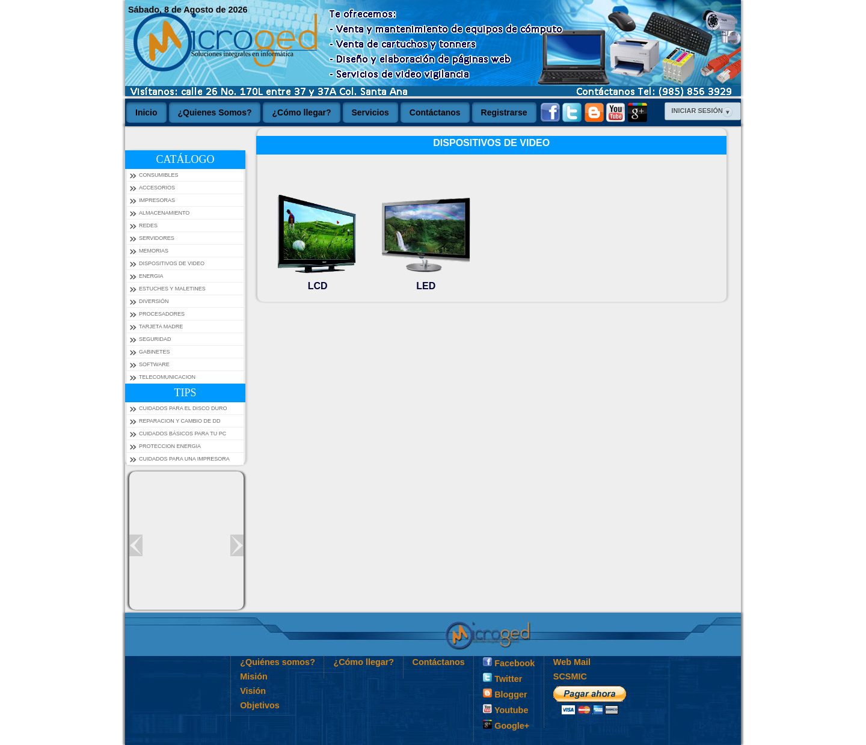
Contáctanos (439, 662)
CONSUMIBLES (159, 175)
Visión (253, 691)
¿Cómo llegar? (363, 662)
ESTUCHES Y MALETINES (172, 289)
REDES (148, 225)
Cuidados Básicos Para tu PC (182, 434)
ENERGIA (151, 276)
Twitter (502, 678)
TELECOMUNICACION (167, 377)
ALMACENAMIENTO (164, 213)
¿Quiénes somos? (277, 662)
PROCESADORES (162, 314)
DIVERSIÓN (154, 301)
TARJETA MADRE (161, 326)
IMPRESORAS (157, 200)
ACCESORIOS (157, 188)
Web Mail (572, 662)
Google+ (506, 725)
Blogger (505, 693)
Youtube (505, 709)
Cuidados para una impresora (184, 459)
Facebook (509, 662)
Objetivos (260, 705)
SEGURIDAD (155, 339)
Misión (254, 676)
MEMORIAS (153, 251)
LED (426, 280)
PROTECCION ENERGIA (170, 446)
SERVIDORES (156, 238)
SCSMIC (570, 676)
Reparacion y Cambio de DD (180, 421)
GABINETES (154, 352)
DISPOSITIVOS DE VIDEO (171, 263)
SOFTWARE (154, 364)
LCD (317, 280)
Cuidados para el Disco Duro (183, 408)
